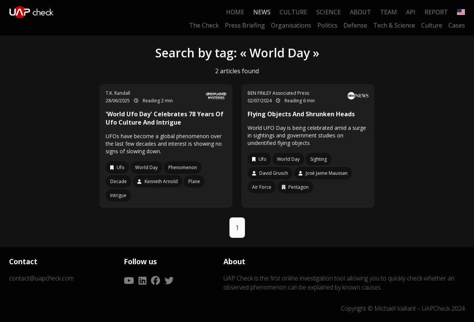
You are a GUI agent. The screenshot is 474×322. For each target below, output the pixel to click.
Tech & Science (394, 25)
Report (436, 12)
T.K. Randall (118, 93)
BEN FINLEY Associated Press (278, 93)
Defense (355, 25)
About (360, 12)
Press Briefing (245, 25)
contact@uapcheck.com (41, 278)
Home (235, 12)
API (411, 12)
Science (328, 12)
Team (388, 12)
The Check (204, 25)
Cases (456, 25)
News (262, 12)
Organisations (291, 25)
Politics (327, 25)
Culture (293, 12)
